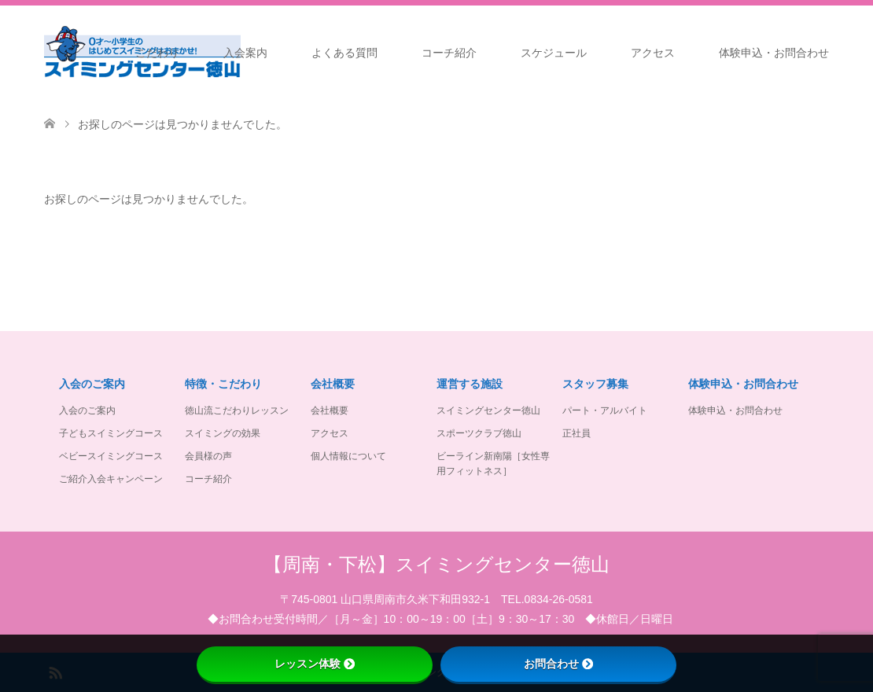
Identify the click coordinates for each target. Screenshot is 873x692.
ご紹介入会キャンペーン (111, 478)
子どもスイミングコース (111, 433)
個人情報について (348, 456)
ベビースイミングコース (111, 456)
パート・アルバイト (604, 410)
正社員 (576, 433)
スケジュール (554, 52)
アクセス (653, 52)
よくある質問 (344, 52)
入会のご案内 (87, 410)
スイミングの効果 (222, 433)
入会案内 (245, 52)
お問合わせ (558, 664)
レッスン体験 (314, 664)
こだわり (157, 52)
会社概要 (329, 410)
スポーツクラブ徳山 (478, 433)
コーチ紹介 (449, 52)
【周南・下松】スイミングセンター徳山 (436, 564)
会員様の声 (208, 456)
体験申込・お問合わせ (774, 52)
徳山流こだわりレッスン (237, 410)
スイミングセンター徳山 (488, 410)
